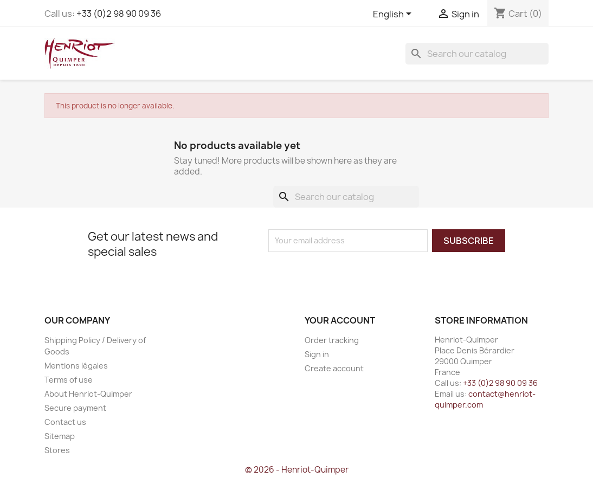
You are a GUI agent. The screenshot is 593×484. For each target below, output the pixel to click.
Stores (57, 450)
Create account (334, 368)
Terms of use (68, 380)
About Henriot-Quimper (88, 394)
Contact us (65, 422)
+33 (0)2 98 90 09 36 (118, 14)
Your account (340, 320)
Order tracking (332, 340)
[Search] (477, 53)
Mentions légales (76, 365)
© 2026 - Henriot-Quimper (297, 469)
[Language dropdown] (394, 14)
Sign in (317, 354)
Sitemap (59, 436)
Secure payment (75, 408)
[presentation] (358, 273)
